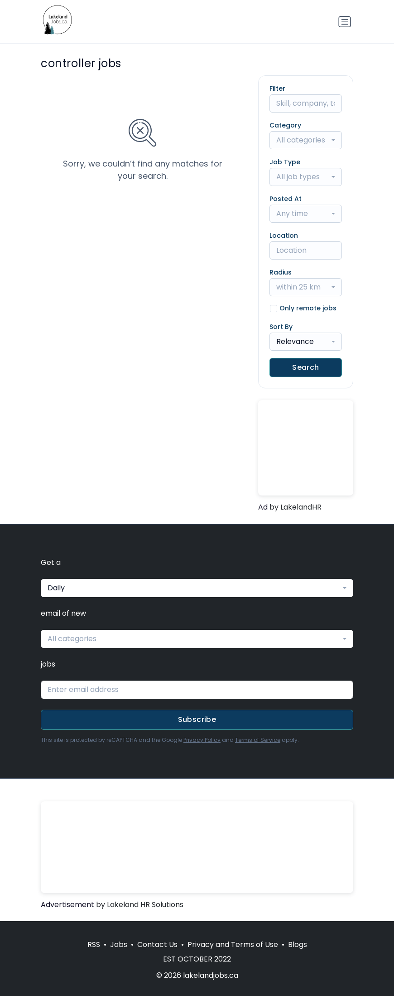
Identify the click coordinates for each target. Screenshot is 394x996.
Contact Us (157, 944)
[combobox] (305, 140)
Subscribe (197, 719)
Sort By (281, 326)
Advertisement (67, 904)
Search (305, 367)
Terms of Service (257, 740)
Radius (280, 272)
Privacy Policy (202, 740)
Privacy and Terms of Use (232, 944)
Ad (263, 507)
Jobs (118, 944)
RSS (93, 944)
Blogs (297, 944)
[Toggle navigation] (344, 21)
